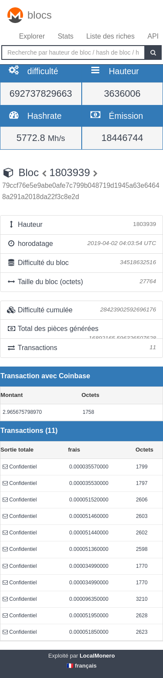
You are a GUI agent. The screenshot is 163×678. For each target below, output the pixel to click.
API (153, 36)
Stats (65, 36)
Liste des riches (110, 36)
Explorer (32, 36)
